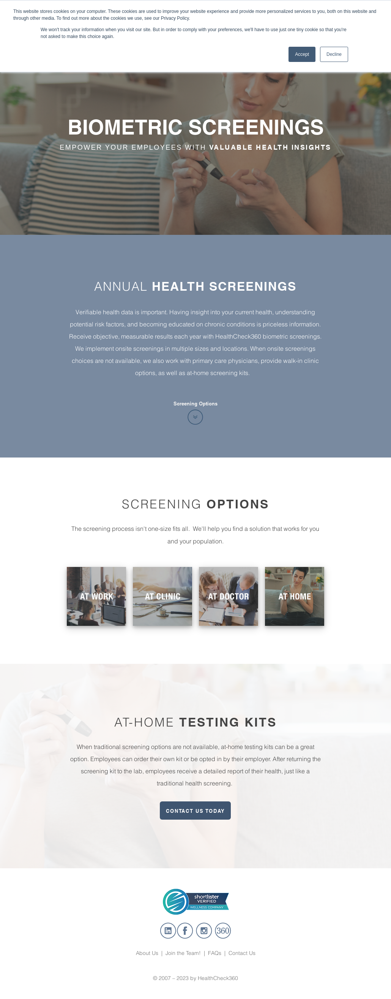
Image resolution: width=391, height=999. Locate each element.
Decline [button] (334, 54)
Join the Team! (183, 953)
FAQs (214, 953)
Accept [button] (302, 54)
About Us (148, 953)
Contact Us (242, 953)
